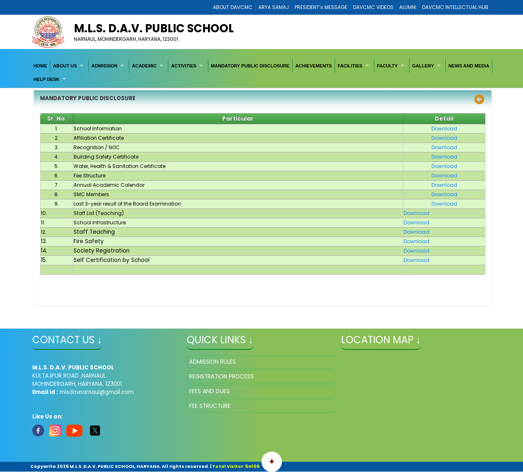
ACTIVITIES (184, 65)
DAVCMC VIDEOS (373, 7)
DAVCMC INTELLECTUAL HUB (455, 7)
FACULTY (387, 65)
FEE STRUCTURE (209, 406)
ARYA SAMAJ (273, 7)
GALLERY (423, 65)
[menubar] (261, 72)
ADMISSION (104, 65)
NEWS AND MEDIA (469, 65)
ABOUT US (65, 65)
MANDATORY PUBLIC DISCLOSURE (250, 65)
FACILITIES (349, 65)
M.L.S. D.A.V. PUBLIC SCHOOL (154, 28)
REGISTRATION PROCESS (221, 376)
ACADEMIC (144, 65)
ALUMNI (407, 7)
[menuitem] (40, 65)
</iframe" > (416, 396)
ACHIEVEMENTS (313, 65)
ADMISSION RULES (212, 362)
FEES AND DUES (209, 391)
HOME (40, 65)
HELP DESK (47, 79)
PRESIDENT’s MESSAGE (321, 7)
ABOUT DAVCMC (233, 7)
